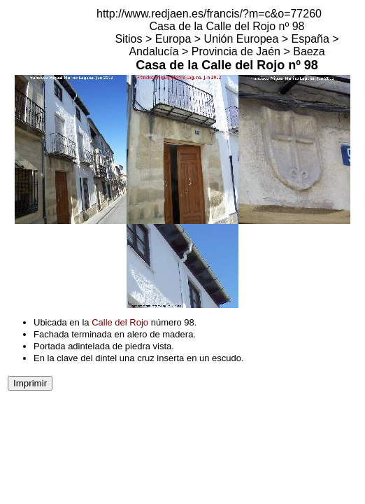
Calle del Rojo (120, 322)
